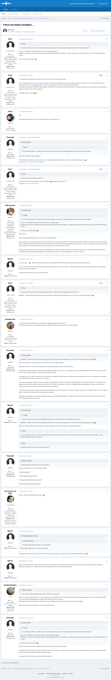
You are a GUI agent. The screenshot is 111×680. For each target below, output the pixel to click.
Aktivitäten (14, 9)
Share (85, 31)
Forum (3, 14)
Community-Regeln (14, 14)
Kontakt (64, 673)
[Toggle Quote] (21, 44)
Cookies (70, 673)
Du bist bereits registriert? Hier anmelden (82, 3)
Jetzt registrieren (103, 3)
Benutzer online (38, 14)
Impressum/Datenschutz (53, 673)
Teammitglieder (26, 14)
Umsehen (5, 10)
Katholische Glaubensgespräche (25, 31)
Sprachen (41, 673)
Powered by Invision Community (55, 677)
